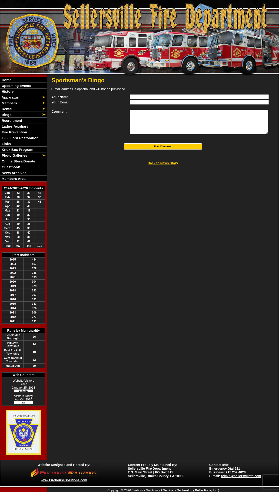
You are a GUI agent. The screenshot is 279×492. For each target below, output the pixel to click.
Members (9, 103)
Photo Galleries (14, 155)
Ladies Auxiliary (14, 126)
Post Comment (163, 146)
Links (6, 144)
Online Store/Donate (18, 161)
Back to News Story (163, 163)
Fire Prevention (14, 132)
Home (6, 80)
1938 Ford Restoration (20, 138)
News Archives (13, 173)
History (7, 91)
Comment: (60, 111)
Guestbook (10, 167)
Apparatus (10, 97)
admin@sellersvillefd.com (241, 476)
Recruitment (11, 120)
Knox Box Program (17, 150)
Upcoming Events (16, 86)
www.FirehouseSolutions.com (64, 480)
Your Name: (61, 97)
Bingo (6, 115)
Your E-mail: (61, 102)
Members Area (13, 179)
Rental (6, 109)
